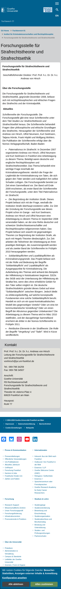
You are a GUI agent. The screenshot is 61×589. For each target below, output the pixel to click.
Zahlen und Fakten (12, 479)
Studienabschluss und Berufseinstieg (43, 520)
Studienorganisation (42, 516)
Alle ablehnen (16, 584)
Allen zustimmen (44, 584)
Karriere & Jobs (11, 473)
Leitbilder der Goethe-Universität (13, 560)
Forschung (9, 499)
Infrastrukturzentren (12, 516)
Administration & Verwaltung (11, 552)
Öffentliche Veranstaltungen (15, 459)
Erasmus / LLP (40, 467)
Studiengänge (40, 505)
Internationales (41, 450)
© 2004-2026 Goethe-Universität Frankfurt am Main (24, 420)
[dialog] (30, 578)
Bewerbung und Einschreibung (41, 512)
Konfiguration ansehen (14, 577)
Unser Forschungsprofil (14, 511)
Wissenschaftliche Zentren (15, 508)
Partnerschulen (40, 536)
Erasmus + (39, 479)
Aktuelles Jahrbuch (12, 465)
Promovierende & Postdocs (15, 519)
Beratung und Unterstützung (40, 526)
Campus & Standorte (13, 556)
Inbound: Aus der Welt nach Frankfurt (45, 457)
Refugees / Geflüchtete (44, 476)
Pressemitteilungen (12, 456)
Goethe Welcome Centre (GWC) (44, 471)
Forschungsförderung (13, 513)
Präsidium (9, 548)
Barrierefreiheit (45, 424)
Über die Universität (13, 542)
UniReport (9, 467)
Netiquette (30, 428)
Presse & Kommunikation (15, 450)
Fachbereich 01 (7, 21)
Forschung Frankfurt (13, 470)
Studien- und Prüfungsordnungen (42, 531)
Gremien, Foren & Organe (15, 565)
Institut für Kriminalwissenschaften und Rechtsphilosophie (28, 34)
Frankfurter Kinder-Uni (13, 476)
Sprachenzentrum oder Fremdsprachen (43, 483)
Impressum (9, 424)
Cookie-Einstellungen (13, 428)
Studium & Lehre (42, 499)
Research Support (12, 505)
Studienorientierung (42, 508)
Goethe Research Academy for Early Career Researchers (45, 490)
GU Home (5, 31)
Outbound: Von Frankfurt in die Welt (45, 463)
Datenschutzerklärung (26, 424)
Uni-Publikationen (12, 462)
